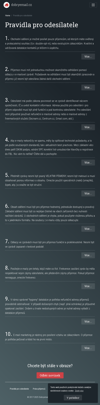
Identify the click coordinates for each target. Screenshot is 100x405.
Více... (88, 56)
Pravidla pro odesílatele (19, 389)
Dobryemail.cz (45, 397)
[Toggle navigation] (93, 5)
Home (7, 15)
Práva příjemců (39, 389)
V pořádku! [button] (73, 397)
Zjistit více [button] (79, 391)
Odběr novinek (50, 375)
